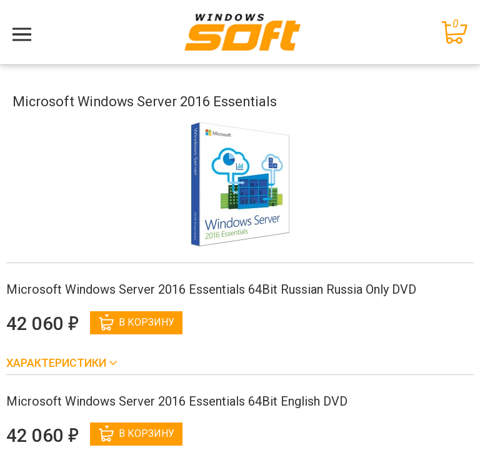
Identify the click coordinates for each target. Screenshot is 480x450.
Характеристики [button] (57, 362)
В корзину (136, 322)
